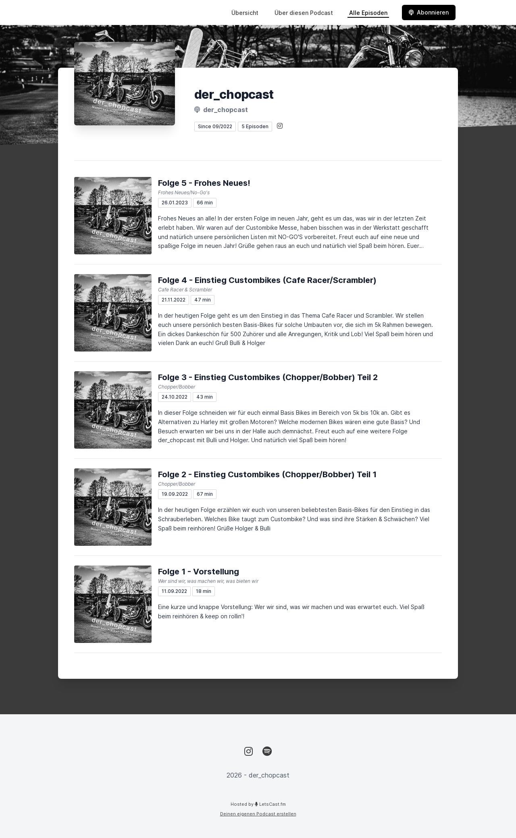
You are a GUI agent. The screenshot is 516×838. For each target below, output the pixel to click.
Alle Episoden (368, 12)
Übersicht (244, 12)
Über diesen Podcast (304, 12)
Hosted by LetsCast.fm (258, 804)
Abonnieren (429, 12)
